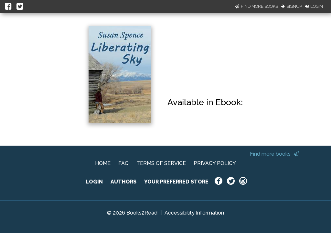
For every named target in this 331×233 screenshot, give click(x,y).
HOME (103, 163)
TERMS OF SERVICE (161, 163)
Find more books (274, 154)
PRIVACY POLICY (215, 163)
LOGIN (94, 182)
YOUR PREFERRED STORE (176, 182)
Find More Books (256, 6)
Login (314, 6)
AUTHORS (123, 182)
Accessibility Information (194, 213)
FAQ (123, 163)
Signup (291, 6)
